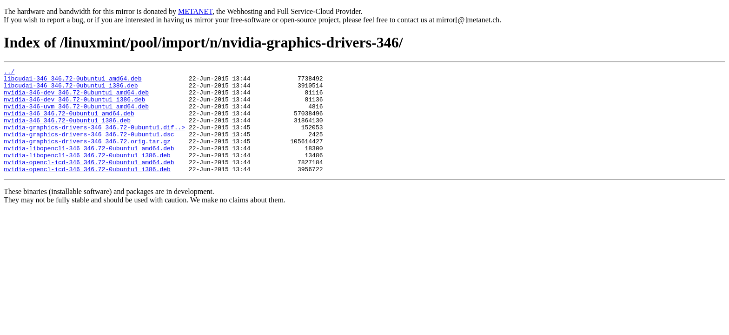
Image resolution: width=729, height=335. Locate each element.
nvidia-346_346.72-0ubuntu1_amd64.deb (69, 123)
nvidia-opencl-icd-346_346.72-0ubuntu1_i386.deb (87, 190)
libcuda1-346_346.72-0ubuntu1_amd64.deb (72, 81)
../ (9, 72)
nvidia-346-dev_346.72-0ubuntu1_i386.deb (74, 106)
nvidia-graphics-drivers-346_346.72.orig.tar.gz (87, 156)
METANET (195, 11)
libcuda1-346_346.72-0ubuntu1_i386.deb (71, 89)
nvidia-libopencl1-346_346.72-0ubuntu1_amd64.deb (89, 165)
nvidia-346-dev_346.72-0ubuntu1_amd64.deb (76, 98)
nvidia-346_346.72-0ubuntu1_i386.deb (67, 131)
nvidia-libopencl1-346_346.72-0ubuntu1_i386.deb (87, 173)
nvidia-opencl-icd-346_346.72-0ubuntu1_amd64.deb (89, 181)
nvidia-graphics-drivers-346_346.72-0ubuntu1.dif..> (94, 139)
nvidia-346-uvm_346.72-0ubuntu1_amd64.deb (76, 114)
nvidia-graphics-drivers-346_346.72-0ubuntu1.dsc (89, 148)
